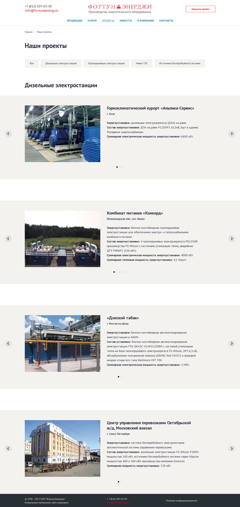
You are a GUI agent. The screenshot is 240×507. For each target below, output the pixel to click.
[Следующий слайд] (232, 133)
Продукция (74, 20)
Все (32, 63)
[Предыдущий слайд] (8, 133)
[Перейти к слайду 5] (126, 272)
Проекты (108, 20)
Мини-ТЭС (142, 63)
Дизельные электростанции (61, 63)
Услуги (92, 20)
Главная (29, 31)
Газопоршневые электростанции (106, 63)
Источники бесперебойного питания (179, 63)
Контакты (166, 20)
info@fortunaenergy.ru (41, 10)
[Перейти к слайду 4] (123, 272)
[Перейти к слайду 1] (117, 167)
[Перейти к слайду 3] (123, 167)
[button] (200, 9)
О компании (145, 20)
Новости (126, 20)
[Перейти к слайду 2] (120, 167)
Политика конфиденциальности (181, 500)
